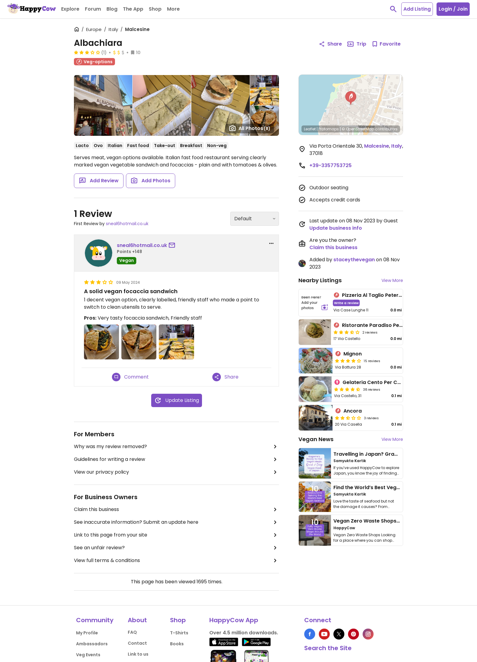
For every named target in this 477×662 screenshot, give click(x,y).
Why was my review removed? (176, 446)
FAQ (132, 632)
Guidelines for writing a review (176, 459)
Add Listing (417, 8)
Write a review (346, 302)
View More (392, 280)
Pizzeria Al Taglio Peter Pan (375, 295)
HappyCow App (233, 620)
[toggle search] (393, 9)
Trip (356, 44)
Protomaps (329, 129)
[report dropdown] (271, 243)
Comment (130, 377)
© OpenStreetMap (358, 129)
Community (94, 620)
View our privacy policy (176, 472)
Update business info (335, 228)
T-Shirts (179, 633)
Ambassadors (92, 644)
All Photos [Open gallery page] (249, 128)
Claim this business (176, 509)
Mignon (352, 353)
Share (225, 377)
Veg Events (88, 655)
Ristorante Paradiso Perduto (377, 325)
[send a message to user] (173, 245)
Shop (178, 620)
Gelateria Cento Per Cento (376, 382)
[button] (350, 98)
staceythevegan (354, 259)
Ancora (352, 410)
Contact (137, 643)
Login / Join (453, 8)
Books (177, 644)
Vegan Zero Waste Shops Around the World (387, 520)
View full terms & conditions (176, 560)
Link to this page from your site (176, 535)
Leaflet (310, 129)
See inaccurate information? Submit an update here (176, 522)
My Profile (87, 633)
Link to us (138, 654)
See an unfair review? (176, 547)
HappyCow (344, 527)
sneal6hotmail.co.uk (127, 224)
